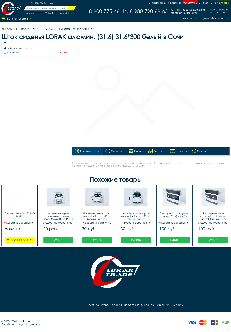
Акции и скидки (160, 304)
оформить (190, 2)
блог (214, 18)
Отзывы (63, 52)
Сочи (51, 3)
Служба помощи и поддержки (20, 324)
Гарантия (189, 18)
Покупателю (131, 304)
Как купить (202, 18)
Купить (58, 240)
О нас (145, 304)
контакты (224, 18)
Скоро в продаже (19, 240)
